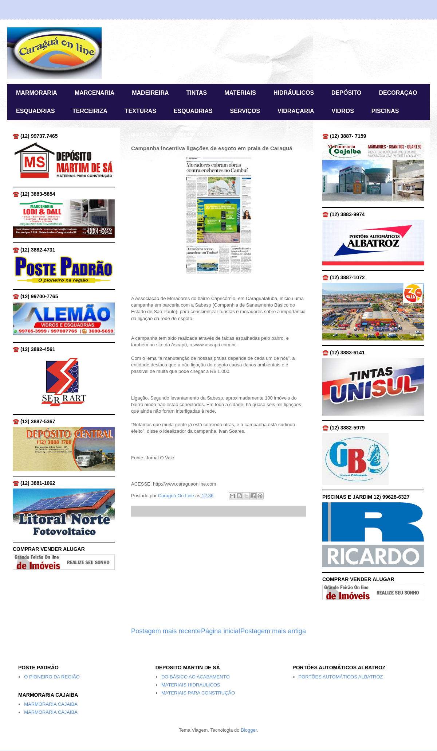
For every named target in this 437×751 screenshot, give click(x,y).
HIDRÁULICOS (293, 93)
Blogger (249, 730)
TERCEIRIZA (89, 111)
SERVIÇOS (245, 111)
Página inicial (220, 631)
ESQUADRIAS (35, 111)
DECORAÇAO (398, 93)
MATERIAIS (240, 93)
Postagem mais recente (166, 631)
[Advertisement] (218, 571)
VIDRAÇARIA (295, 111)
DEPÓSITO (346, 93)
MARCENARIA (94, 93)
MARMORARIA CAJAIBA (51, 704)
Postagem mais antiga (273, 631)
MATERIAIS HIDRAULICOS (190, 685)
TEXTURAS (140, 111)
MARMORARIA (36, 93)
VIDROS (342, 111)
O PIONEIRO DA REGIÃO (51, 677)
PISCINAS (385, 111)
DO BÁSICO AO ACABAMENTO (195, 677)
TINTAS (196, 93)
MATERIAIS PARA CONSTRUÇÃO (198, 693)
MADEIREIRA (150, 93)
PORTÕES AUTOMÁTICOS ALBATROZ (341, 677)
